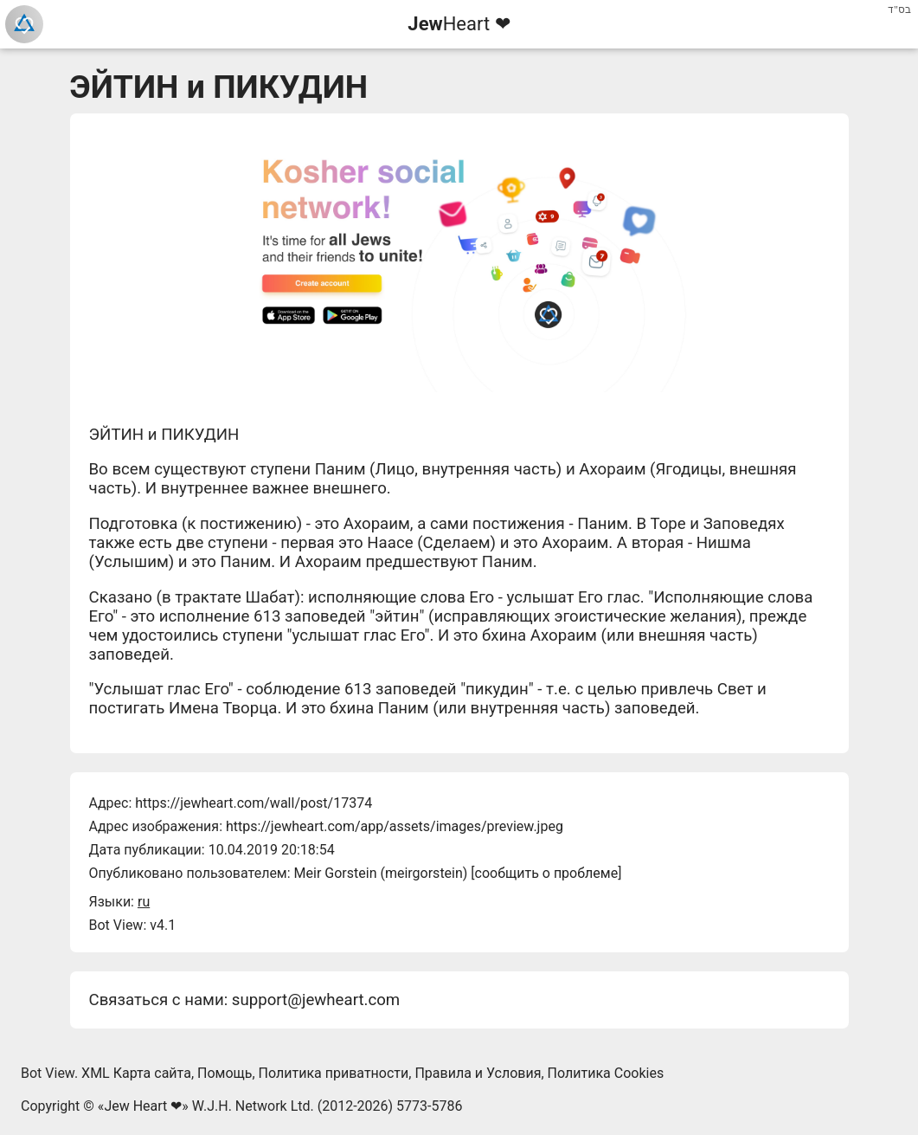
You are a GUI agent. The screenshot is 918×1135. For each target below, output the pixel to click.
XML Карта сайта (136, 1073)
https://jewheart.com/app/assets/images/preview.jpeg (394, 826)
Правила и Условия (477, 1073)
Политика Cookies (606, 1073)
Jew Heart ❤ (143, 1106)
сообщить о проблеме (547, 873)
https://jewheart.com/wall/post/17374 (253, 803)
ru (144, 901)
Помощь (224, 1073)
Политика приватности (334, 1073)
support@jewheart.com (316, 999)
